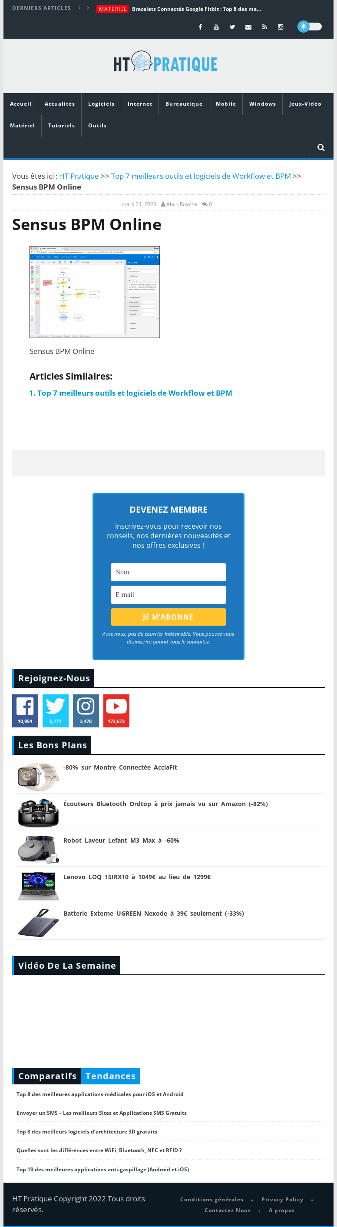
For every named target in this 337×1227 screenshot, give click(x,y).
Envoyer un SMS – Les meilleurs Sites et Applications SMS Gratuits (102, 1113)
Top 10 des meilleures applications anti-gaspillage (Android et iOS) (103, 1169)
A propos (282, 1210)
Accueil (21, 103)
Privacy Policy (282, 1199)
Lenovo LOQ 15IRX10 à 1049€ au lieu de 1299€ (137, 877)
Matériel (113, 9)
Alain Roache (182, 204)
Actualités (60, 103)
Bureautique (184, 103)
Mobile (226, 103)
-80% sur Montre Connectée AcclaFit (120, 767)
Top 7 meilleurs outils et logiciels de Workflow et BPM (201, 176)
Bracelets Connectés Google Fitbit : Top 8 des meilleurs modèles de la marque (197, 9)
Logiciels (101, 103)
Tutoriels (61, 125)
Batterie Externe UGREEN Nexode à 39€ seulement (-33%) (153, 913)
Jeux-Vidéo (305, 103)
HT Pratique (79, 176)
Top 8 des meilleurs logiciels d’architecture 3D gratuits (87, 1131)
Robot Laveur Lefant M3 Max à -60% (121, 840)
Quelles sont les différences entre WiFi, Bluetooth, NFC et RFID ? (99, 1150)
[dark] (309, 26)
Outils (97, 125)
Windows (262, 103)
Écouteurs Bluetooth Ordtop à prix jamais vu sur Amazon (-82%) (165, 804)
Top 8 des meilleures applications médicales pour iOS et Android (100, 1094)
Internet (140, 103)
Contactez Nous (228, 1210)
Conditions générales (212, 1199)
